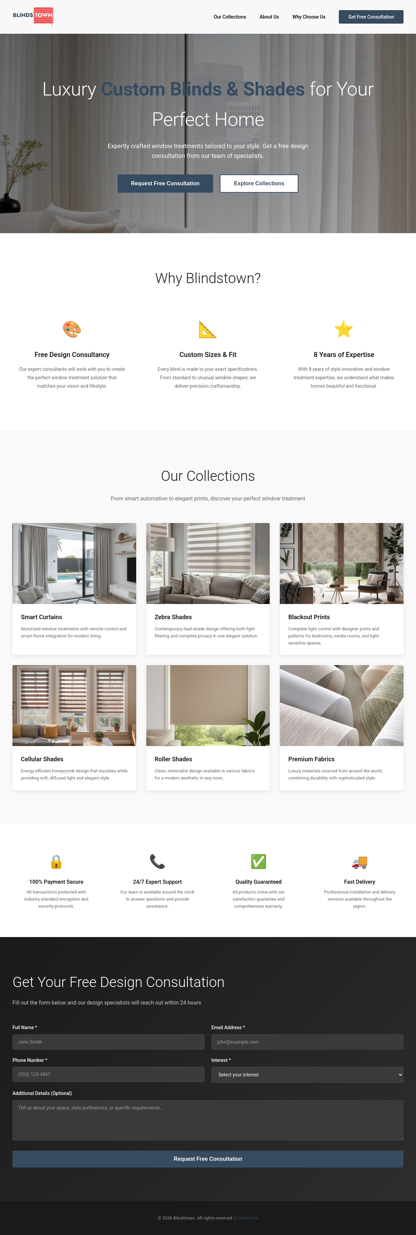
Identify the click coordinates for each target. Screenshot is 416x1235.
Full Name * (24, 1027)
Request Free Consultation (165, 183)
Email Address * (228, 1027)
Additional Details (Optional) (42, 1093)
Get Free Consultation (371, 17)
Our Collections (230, 17)
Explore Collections (259, 183)
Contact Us (247, 1217)
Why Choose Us (309, 17)
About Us (269, 17)
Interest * (221, 1060)
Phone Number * (29, 1060)
